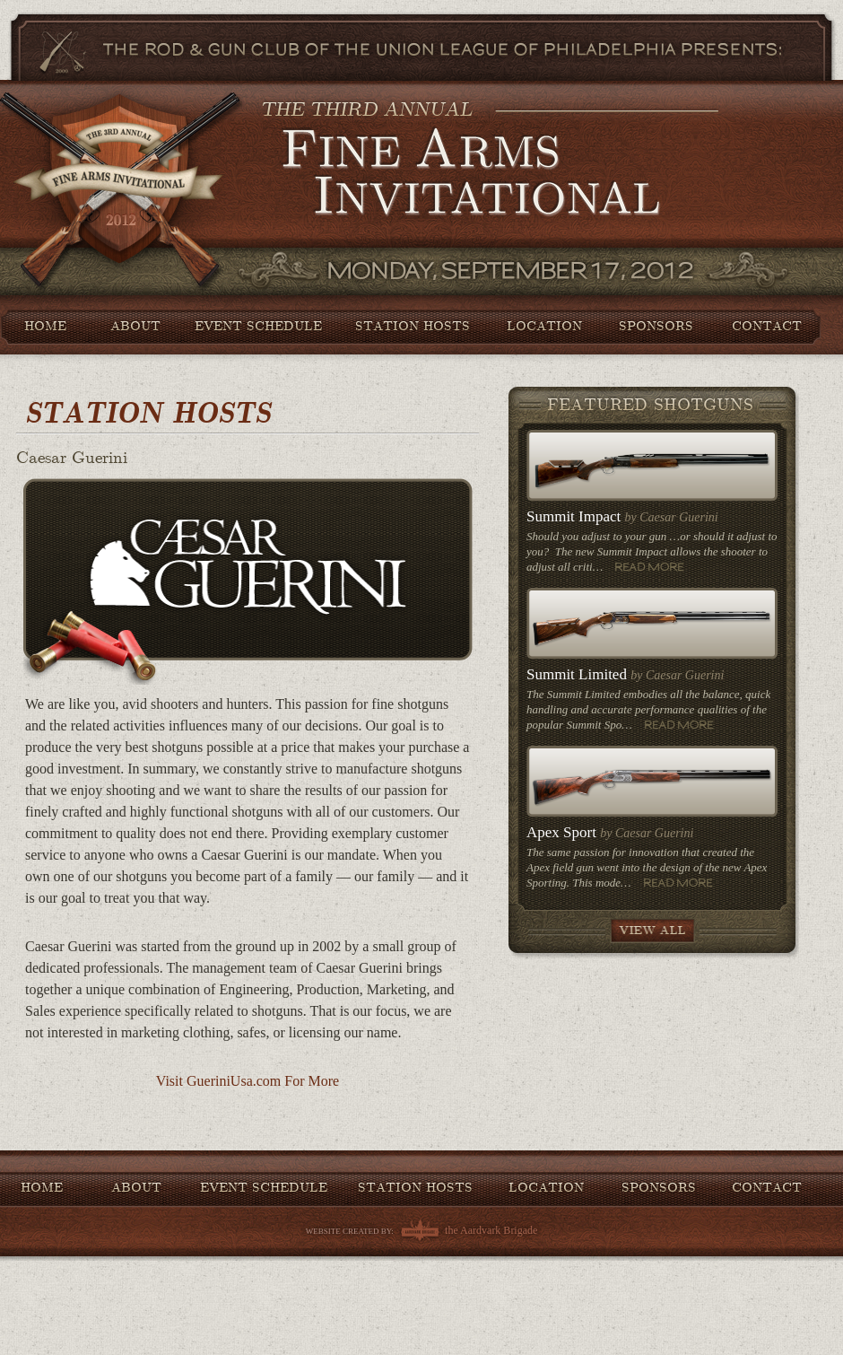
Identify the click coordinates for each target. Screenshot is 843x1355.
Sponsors (656, 325)
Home (45, 325)
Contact (767, 325)
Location (544, 325)
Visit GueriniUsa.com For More (247, 1080)
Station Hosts (412, 325)
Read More (649, 567)
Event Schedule (258, 325)
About (135, 325)
